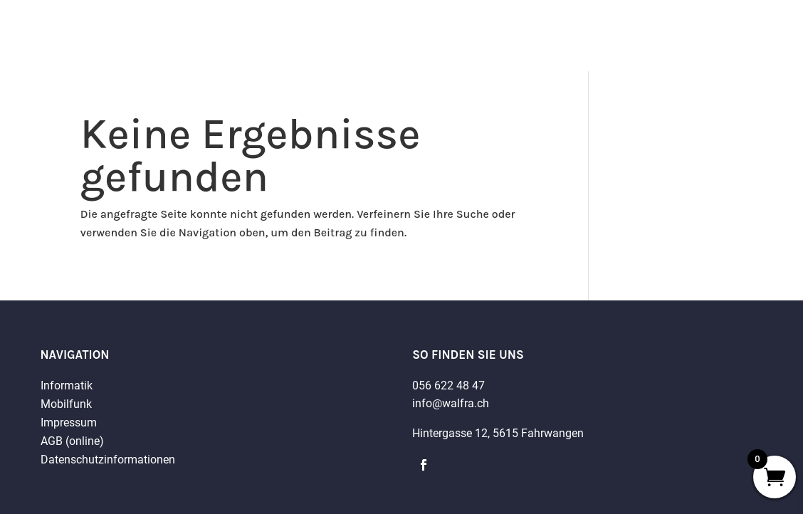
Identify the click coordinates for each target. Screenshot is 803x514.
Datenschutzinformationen (108, 459)
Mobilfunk (66, 404)
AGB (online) (72, 441)
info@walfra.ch (450, 403)
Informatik (67, 385)
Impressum (69, 422)
